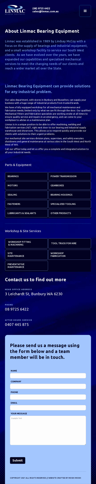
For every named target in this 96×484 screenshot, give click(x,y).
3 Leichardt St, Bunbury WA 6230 (34, 297)
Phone (14, 404)
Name (14, 382)
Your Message (19, 425)
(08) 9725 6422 (41, 8)
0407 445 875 (17, 328)
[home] (18, 10)
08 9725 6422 (17, 313)
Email (14, 414)
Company (16, 393)
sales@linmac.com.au (45, 11)
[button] (85, 11)
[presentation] (29, 463)
